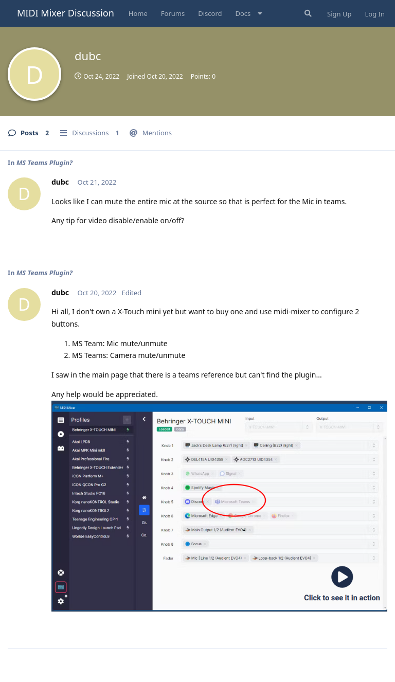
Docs (243, 13)
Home (138, 13)
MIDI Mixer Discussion (65, 13)
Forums (173, 13)
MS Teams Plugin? (44, 162)
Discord (210, 13)
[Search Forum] (307, 13)
